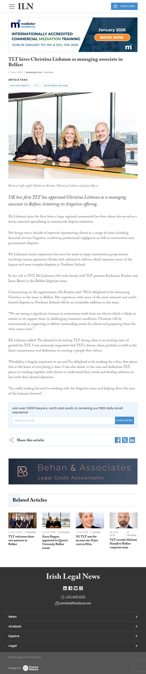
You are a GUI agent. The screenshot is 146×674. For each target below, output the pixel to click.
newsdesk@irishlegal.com (75, 603)
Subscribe (124, 420)
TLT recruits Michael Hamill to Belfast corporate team (123, 544)
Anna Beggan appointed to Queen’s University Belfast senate (55, 542)
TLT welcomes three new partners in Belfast (21, 540)
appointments (19, 85)
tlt (36, 85)
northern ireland (56, 85)
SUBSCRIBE (124, 6)
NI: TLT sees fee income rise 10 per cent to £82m (87, 540)
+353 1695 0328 (75, 597)
